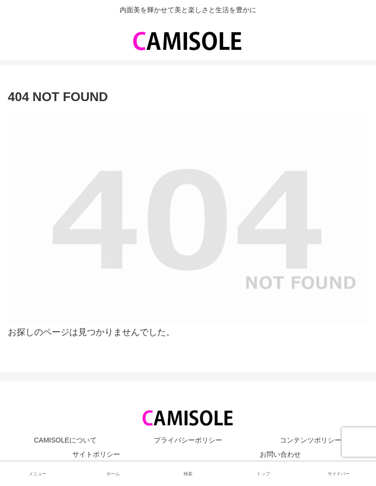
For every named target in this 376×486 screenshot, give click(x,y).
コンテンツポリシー (310, 440)
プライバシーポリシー (188, 440)
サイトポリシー (96, 454)
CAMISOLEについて (65, 440)
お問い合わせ (280, 454)
